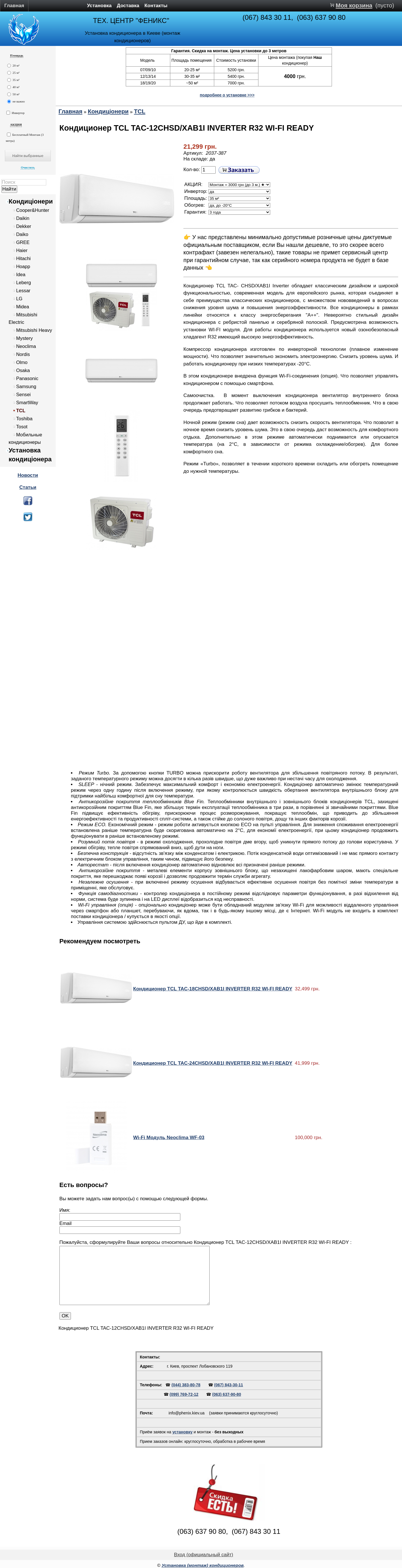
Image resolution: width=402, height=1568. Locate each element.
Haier (22, 250)
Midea (22, 306)
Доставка (128, 5)
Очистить (28, 167)
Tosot (22, 426)
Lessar (23, 290)
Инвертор (15, 113)
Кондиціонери (31, 201)
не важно (16, 101)
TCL (20, 410)
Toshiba (24, 418)
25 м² (13, 73)
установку (182, 1432)
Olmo (22, 362)
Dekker (23, 226)
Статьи (27, 487)
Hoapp (23, 266)
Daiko (22, 234)
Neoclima (26, 346)
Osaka (23, 370)
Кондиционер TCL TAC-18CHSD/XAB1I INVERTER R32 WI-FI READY (212, 989)
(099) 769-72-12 (184, 1394)
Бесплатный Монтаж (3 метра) (25, 137)
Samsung (26, 386)
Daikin (22, 218)
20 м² (13, 65)
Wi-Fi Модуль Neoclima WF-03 (168, 1137)
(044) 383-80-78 (185, 1385)
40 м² (13, 87)
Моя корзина (354, 5)
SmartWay (27, 402)
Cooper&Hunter (32, 210)
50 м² (13, 94)
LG (19, 298)
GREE (23, 242)
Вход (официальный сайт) (203, 1554)
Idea (20, 274)
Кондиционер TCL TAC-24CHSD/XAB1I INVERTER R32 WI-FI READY (212, 1063)
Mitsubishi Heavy (34, 330)
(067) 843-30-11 (228, 1385)
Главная (14, 5)
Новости (28, 475)
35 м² (13, 80)
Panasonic (27, 378)
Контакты (155, 5)
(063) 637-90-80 (226, 1394)
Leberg (23, 282)
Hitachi (23, 258)
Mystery (24, 338)
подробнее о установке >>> (227, 95)
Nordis (23, 354)
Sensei (23, 394)
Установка (99, 5)
